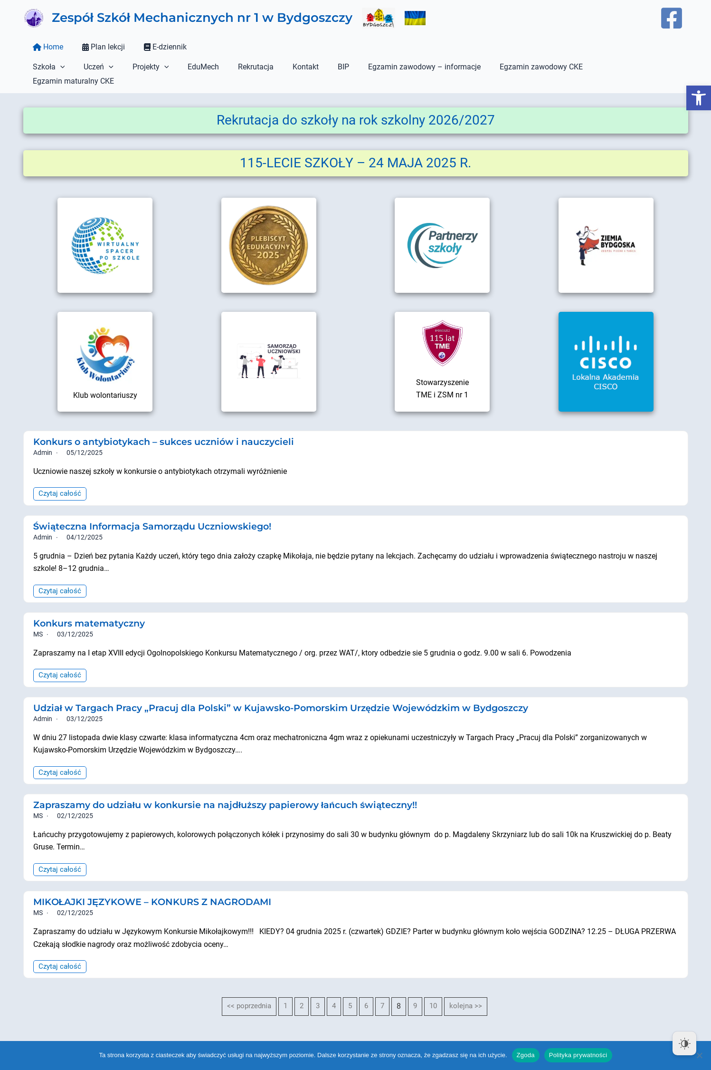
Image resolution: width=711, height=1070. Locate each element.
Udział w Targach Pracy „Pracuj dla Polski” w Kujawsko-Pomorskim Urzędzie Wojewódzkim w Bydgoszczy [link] (295, 694)
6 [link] (367, 993)
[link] (698, 98)
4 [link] (334, 993)
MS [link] (38, 620)
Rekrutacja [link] (238, 66)
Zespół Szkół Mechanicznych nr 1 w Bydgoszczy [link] (202, 17)
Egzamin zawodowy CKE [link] (508, 66)
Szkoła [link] (47, 67)
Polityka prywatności (578, 1055)
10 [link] (436, 993)
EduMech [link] (190, 66)
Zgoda (526, 1055)
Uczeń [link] (93, 67)
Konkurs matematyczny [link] (92, 609)
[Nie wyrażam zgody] (699, 1055)
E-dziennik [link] (155, 46)
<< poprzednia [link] (246, 993)
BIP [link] (318, 66)
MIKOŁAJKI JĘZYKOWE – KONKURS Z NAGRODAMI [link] (159, 889)
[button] (58, 67)
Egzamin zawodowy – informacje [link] (396, 66)
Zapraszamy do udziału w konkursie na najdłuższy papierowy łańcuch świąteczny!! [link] (236, 791)
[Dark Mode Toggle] (684, 1043)
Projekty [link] (141, 67)
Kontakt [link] (285, 66)
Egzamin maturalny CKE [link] (606, 66)
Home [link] (46, 46)
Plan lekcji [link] (97, 46)
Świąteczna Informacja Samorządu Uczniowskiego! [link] (160, 512)
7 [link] (384, 993)
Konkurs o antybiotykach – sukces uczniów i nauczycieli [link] (172, 427)
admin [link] (42, 438)
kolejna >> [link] (469, 993)
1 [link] (284, 993)
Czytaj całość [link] (60, 479)
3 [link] (317, 993)
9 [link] (417, 993)
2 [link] (301, 993)
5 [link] (351, 993)
